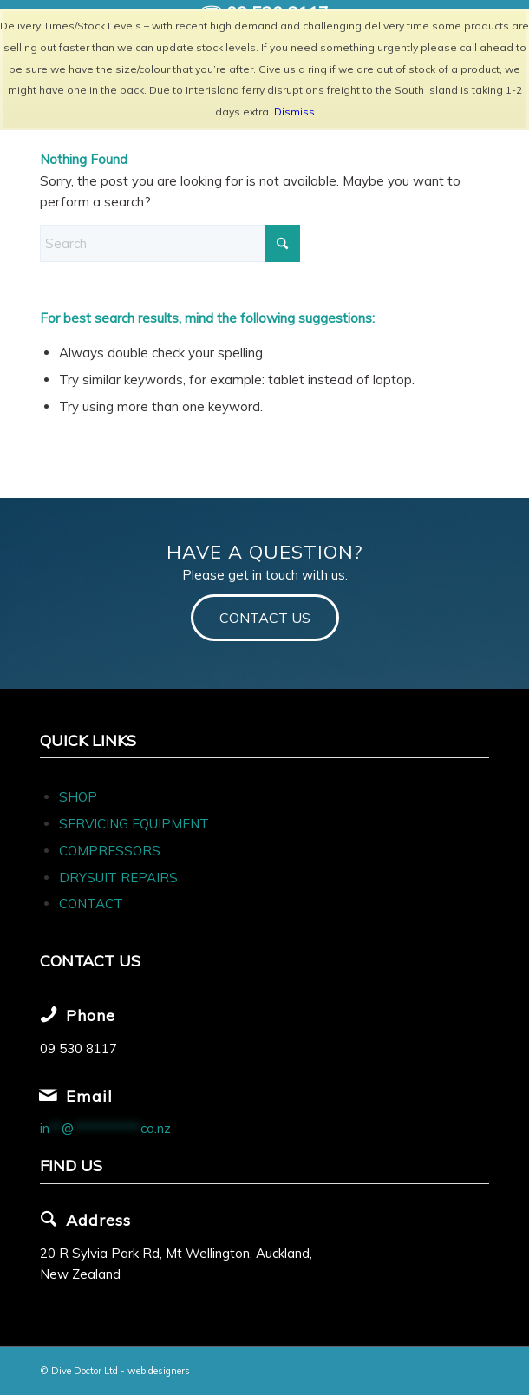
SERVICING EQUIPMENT (134, 823)
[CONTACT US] (265, 617)
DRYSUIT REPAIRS (118, 877)
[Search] (170, 243)
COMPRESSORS (111, 850)
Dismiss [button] (294, 111)
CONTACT (91, 903)
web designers (158, 1371)
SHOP (78, 797)
